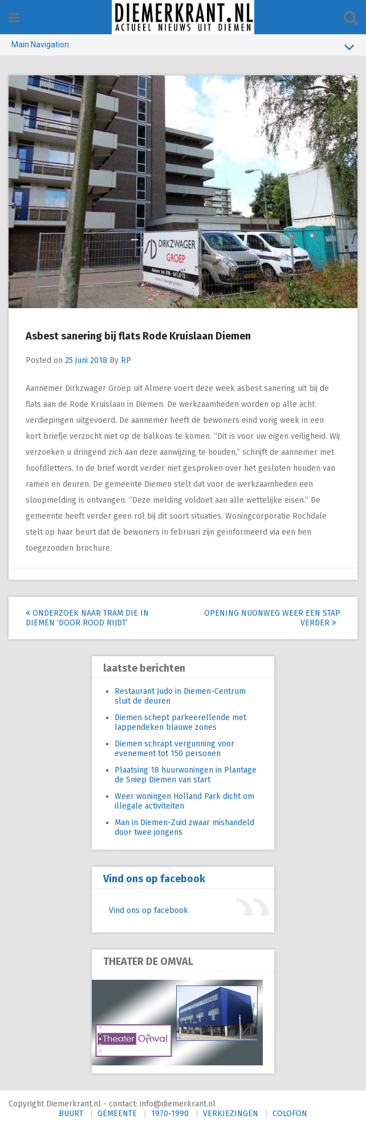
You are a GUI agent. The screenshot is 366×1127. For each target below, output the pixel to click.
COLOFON (290, 1113)
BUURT (71, 1113)
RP (126, 360)
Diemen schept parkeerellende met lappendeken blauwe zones (180, 722)
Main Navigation (183, 46)
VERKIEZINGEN (230, 1113)
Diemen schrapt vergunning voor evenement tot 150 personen (174, 748)
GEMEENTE (117, 1113)
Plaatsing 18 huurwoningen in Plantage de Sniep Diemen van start (186, 775)
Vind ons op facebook (154, 878)
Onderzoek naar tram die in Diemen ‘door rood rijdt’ (87, 618)
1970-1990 (170, 1113)
